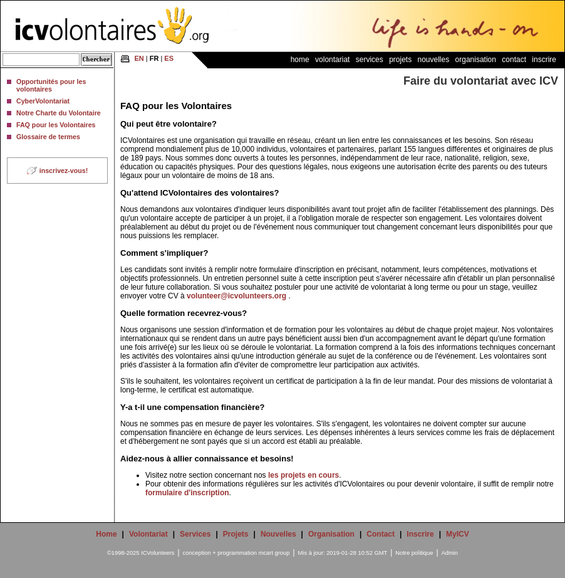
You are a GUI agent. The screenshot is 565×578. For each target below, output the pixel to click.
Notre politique (414, 553)
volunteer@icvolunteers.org (236, 296)
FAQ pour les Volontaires (56, 125)
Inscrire (544, 59)
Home (300, 59)
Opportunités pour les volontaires (51, 85)
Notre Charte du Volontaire (58, 113)
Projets (400, 59)
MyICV (457, 534)
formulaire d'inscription (187, 492)
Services (369, 59)
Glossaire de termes (48, 136)
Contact (514, 59)
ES (169, 58)
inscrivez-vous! (63, 170)
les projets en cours (303, 475)
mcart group (274, 553)
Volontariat (332, 59)
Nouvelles (434, 59)
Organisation (475, 59)
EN (138, 58)
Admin (450, 553)
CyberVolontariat (43, 101)
